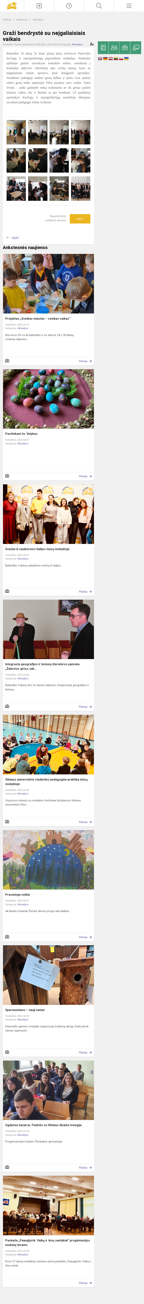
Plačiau (83, 361)
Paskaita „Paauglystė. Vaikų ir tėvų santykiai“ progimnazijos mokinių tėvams (47, 1243)
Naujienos (22, 19)
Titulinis (7, 19)
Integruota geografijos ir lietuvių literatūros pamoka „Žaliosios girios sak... (42, 666)
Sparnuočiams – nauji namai (24, 1010)
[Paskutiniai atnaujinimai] (69, 6)
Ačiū (80, 219)
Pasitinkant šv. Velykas (21, 434)
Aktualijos (38, 19)
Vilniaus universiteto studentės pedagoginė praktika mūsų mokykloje (46, 782)
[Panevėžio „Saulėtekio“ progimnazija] (12, 5)
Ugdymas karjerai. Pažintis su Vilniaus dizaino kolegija (43, 1125)
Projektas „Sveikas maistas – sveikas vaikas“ (37, 318)
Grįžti (15, 238)
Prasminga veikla (17, 894)
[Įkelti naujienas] (39, 6)
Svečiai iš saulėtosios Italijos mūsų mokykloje (37, 549)
